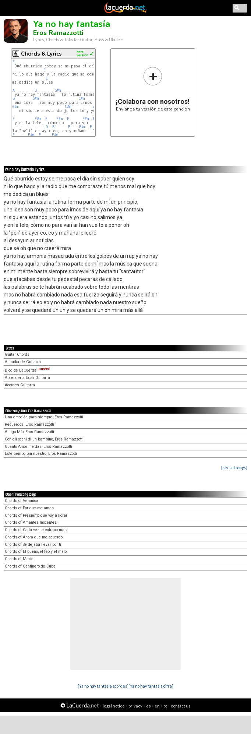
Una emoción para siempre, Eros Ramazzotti (44, 417)
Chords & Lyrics (41, 53)
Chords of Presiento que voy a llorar (36, 515)
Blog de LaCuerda (27, 370)
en (157, 705)
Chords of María (19, 558)
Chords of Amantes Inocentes (31, 522)
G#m (58, 90)
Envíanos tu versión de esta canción (153, 89)
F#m (38, 118)
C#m (81, 98)
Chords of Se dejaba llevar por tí (33, 544)
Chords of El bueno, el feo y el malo (36, 551)
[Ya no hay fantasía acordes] (103, 686)
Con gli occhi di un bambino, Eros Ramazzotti (44, 439)
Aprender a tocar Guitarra (27, 377)
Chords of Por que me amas (29, 508)
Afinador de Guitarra (23, 361)
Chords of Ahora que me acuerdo (34, 537)
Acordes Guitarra (20, 385)
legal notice (114, 705)
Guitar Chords (17, 354)
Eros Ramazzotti (58, 32)
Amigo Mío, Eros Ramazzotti (29, 431)
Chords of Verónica (21, 500)
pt (165, 705)
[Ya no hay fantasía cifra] (150, 686)
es (148, 705)
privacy (135, 705)
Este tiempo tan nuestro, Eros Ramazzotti (41, 453)
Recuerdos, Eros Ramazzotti (29, 424)
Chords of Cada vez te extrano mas (36, 529)
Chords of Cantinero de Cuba (30, 566)
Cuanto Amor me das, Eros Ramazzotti (38, 446)
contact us (181, 705)
